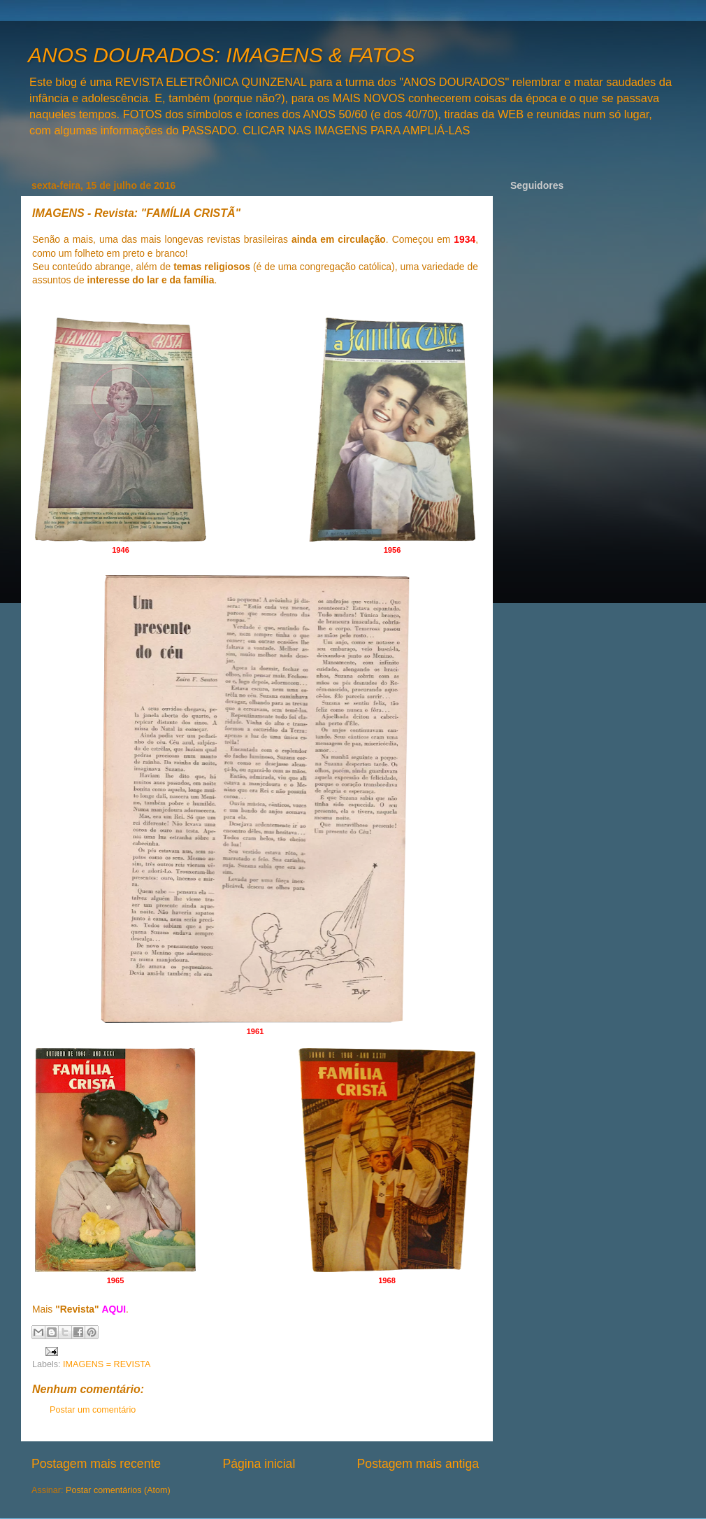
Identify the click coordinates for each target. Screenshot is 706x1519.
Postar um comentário (93, 1410)
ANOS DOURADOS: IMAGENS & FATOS (221, 54)
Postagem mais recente (96, 1464)
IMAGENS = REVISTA (106, 1364)
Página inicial (258, 1464)
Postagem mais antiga (418, 1464)
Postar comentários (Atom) (118, 1490)
